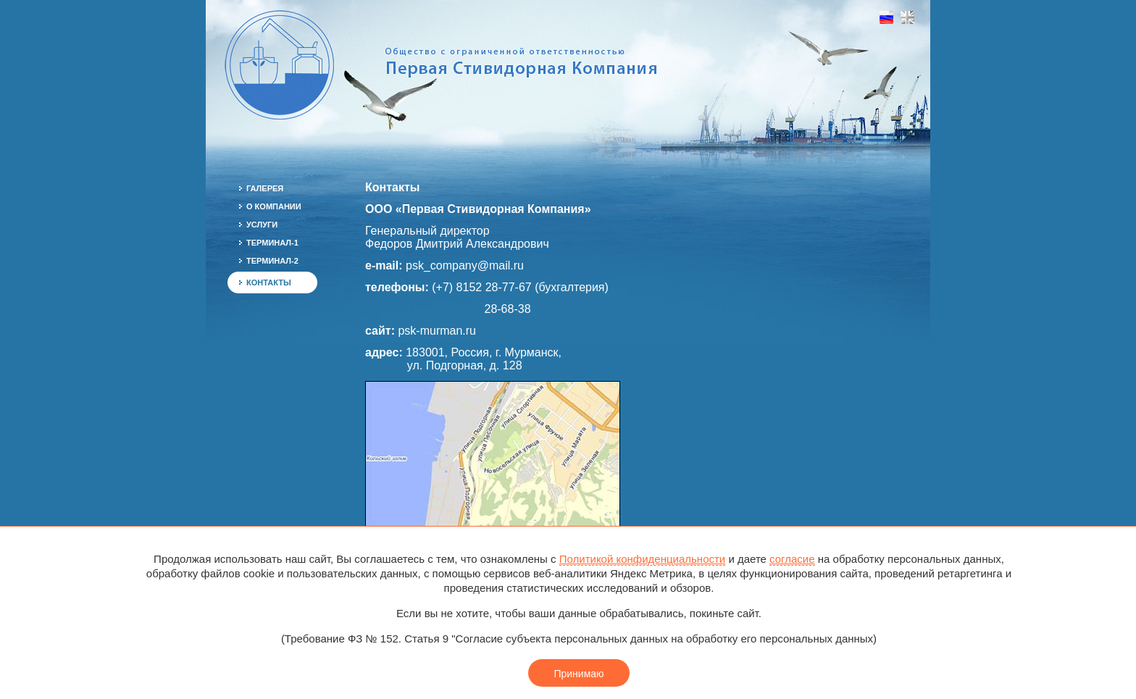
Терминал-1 (272, 242)
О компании (273, 206)
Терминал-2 (272, 260)
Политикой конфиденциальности (642, 559)
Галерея (264, 188)
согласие (791, 559)
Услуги (261, 224)
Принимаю (579, 673)
